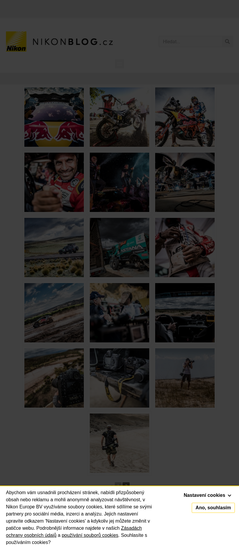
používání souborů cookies (90, 535)
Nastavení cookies (207, 495)
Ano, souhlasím (213, 507)
